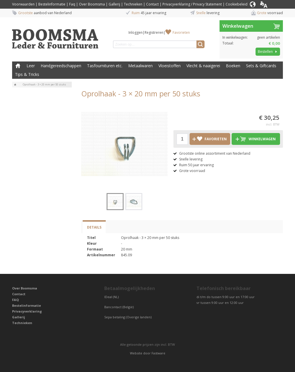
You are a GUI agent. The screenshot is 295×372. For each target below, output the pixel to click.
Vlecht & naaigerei (203, 65)
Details (94, 227)
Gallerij (114, 4)
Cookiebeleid (236, 4)
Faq (72, 4)
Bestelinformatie (51, 4)
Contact (152, 4)
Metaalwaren (140, 65)
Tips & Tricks (27, 74)
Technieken (133, 4)
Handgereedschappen (61, 65)
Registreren (154, 32)
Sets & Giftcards (261, 65)
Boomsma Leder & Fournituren (18, 66)
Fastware (158, 353)
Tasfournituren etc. (104, 65)
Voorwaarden (23, 4)
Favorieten (181, 32)
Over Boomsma (92, 4)
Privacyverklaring (27, 311)
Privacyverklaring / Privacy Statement (192, 4)
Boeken (233, 65)
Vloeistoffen (169, 65)
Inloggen (135, 32)
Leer (31, 65)
